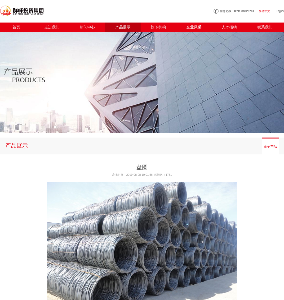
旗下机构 (156, 27)
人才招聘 (227, 27)
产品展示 (121, 27)
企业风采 (192, 27)
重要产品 (270, 146)
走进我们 (50, 27)
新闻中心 (85, 27)
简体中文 (266, 11)
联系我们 (263, 27)
